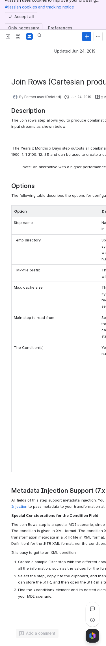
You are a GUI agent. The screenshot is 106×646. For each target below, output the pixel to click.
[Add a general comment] (37, 633)
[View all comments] (92, 608)
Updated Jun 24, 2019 (75, 51)
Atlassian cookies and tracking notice (39, 6)
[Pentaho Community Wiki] (29, 36)
